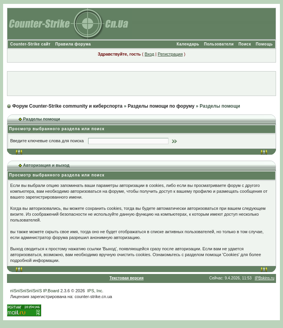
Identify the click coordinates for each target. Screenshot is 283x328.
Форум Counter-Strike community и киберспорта (67, 106)
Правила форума (73, 44)
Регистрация (170, 54)
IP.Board (51, 290)
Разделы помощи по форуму (161, 106)
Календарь (188, 44)
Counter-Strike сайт (30, 44)
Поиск (244, 44)
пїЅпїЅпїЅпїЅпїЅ (26, 290)
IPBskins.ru (264, 278)
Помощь (264, 44)
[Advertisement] (141, 83)
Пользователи (219, 44)
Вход (149, 54)
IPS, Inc (94, 290)
